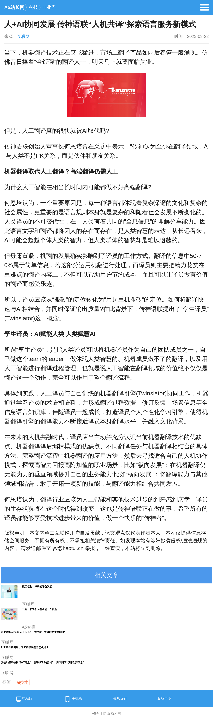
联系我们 (120, 698)
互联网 (23, 36)
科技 (33, 7)
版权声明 (164, 698)
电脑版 (23, 699)
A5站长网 (14, 7)
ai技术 (23, 682)
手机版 (72, 699)
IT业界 (49, 7)
